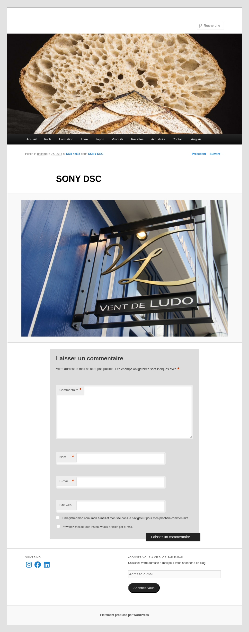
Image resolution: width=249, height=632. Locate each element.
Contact (178, 139)
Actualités (158, 139)
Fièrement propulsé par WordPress (124, 615)
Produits (118, 139)
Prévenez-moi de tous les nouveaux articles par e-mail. (97, 527)
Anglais (196, 139)
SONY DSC (95, 154)
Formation (66, 139)
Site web (65, 505)
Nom (66, 457)
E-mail (66, 481)
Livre (84, 139)
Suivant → (217, 154)
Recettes (137, 139)
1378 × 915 (72, 154)
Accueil (31, 139)
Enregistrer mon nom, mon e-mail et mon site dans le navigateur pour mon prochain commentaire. (125, 518)
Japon (100, 139)
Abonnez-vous (143, 588)
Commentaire (70, 390)
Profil (48, 139)
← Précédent (197, 154)
